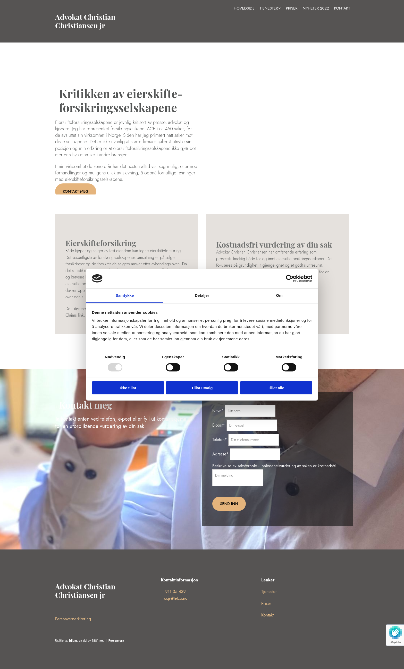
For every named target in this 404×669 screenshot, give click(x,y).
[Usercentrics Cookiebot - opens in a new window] (289, 278)
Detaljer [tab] (202, 295)
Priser (292, 8)
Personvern (116, 640)
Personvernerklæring (73, 619)
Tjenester (269, 8)
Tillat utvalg (202, 388)
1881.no (97, 640)
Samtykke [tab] (125, 295)
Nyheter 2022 (316, 8)
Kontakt (342, 8)
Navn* (218, 411)
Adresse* (220, 454)
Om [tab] (279, 295)
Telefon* (219, 440)
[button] (75, 191)
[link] (270, 8)
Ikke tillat (128, 388)
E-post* (218, 425)
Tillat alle (276, 388)
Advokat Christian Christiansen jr (85, 21)
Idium (73, 640)
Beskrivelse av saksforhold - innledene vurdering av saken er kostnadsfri (274, 466)
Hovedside (244, 8)
